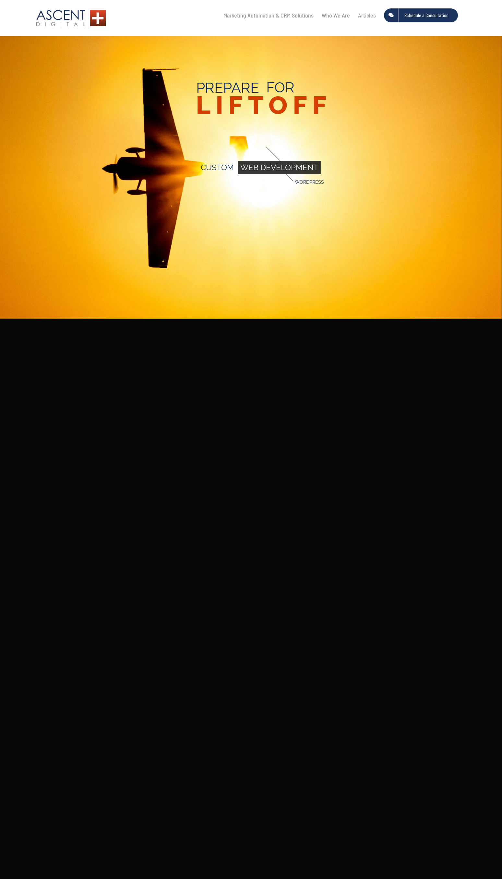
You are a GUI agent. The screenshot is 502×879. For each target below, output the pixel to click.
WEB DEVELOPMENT (279, 167)
